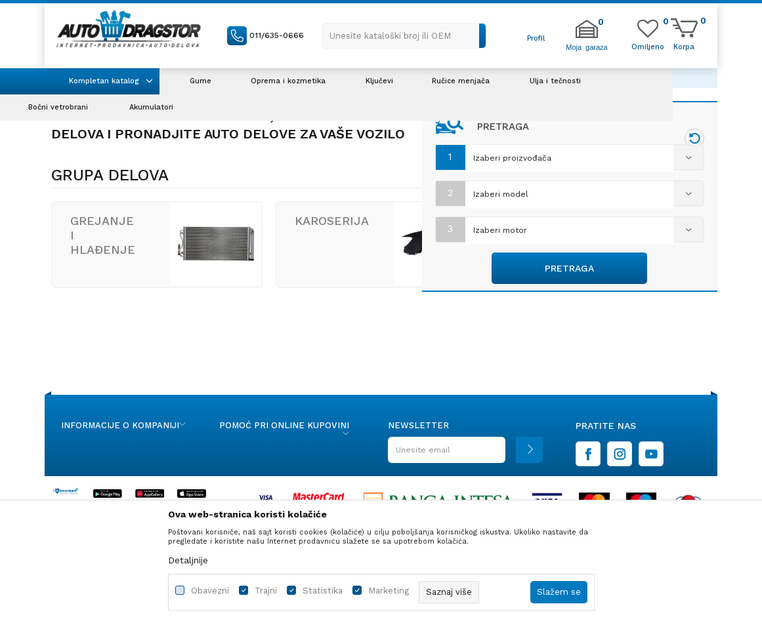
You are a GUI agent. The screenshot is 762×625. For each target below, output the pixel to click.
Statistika (323, 590)
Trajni (266, 590)
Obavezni (210, 590)
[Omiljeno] (647, 46)
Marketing (388, 590)
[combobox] (569, 159)
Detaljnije (188, 560)
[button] (404, 36)
